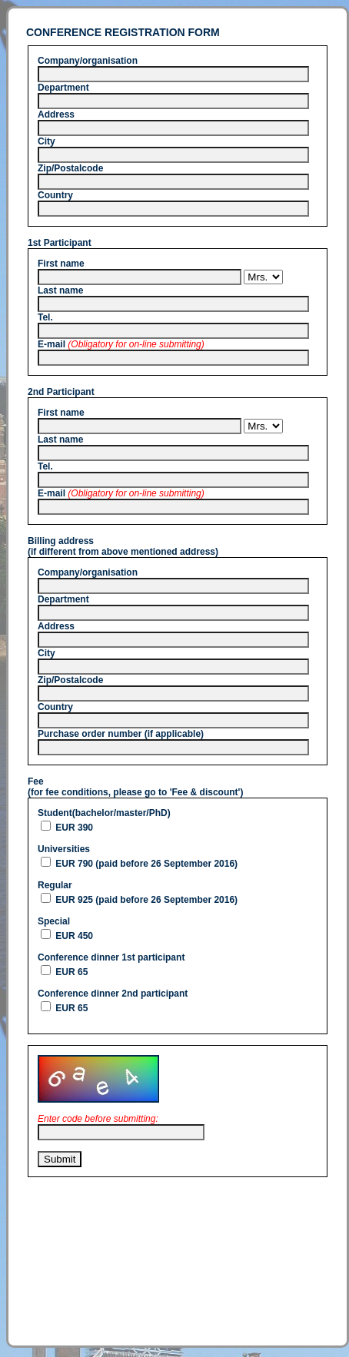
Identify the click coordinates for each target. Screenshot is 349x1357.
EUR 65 (70, 972)
